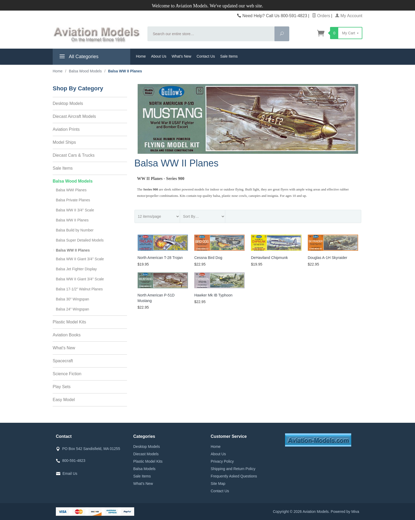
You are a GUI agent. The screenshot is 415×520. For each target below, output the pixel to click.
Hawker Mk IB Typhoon (213, 295)
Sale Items (229, 56)
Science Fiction (67, 374)
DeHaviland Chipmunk (269, 258)
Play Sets (62, 386)
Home (141, 56)
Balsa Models (144, 469)
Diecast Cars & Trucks (73, 155)
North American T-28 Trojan (160, 258)
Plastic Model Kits (69, 322)
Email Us (69, 473)
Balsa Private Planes (73, 200)
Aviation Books (67, 335)
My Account (348, 15)
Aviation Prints (66, 129)
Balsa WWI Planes (71, 190)
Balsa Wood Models (73, 181)
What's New (181, 56)
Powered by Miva (345, 511)
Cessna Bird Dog (208, 258)
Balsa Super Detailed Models (80, 240)
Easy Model (64, 399)
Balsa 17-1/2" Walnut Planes (79, 289)
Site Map (218, 483)
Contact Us (206, 56)
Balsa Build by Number (74, 230)
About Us (158, 56)
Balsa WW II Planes (72, 220)
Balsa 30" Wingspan (72, 299)
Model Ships (64, 142)
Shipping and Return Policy (233, 469)
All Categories (78, 57)
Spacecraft (63, 361)
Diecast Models (146, 454)
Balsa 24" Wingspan (72, 309)
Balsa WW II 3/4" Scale (75, 210)
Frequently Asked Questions (234, 476)
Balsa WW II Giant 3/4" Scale (80, 259)
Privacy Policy (222, 461)
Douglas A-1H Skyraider (327, 258)
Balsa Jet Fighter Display (76, 269)
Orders (321, 15)
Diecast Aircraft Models (74, 116)
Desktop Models (68, 103)
